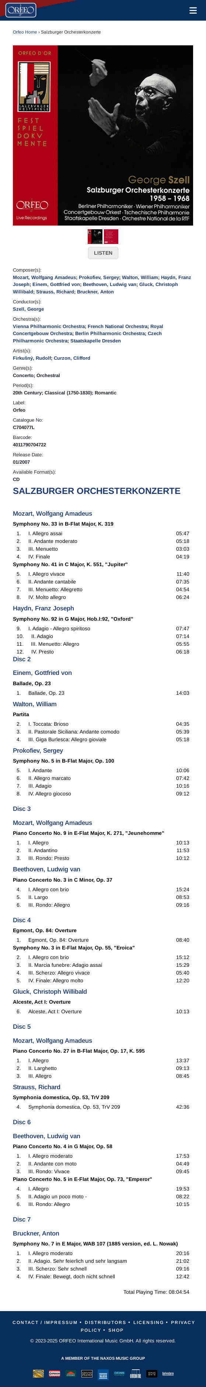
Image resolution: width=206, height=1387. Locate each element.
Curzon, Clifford (72, 358)
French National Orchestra (117, 326)
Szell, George (28, 309)
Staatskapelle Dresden (95, 341)
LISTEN (103, 253)
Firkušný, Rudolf (32, 358)
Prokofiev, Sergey (99, 277)
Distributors (105, 1322)
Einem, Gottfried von (56, 284)
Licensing (148, 1322)
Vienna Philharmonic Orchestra (49, 326)
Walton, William (140, 277)
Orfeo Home (25, 32)
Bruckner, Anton (95, 292)
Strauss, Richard (55, 292)
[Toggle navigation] (191, 10)
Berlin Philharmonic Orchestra (110, 333)
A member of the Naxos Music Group (103, 1358)
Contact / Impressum (45, 1322)
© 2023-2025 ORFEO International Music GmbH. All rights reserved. (103, 1341)
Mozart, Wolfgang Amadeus (44, 277)
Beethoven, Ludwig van (109, 284)
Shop (116, 1330)
